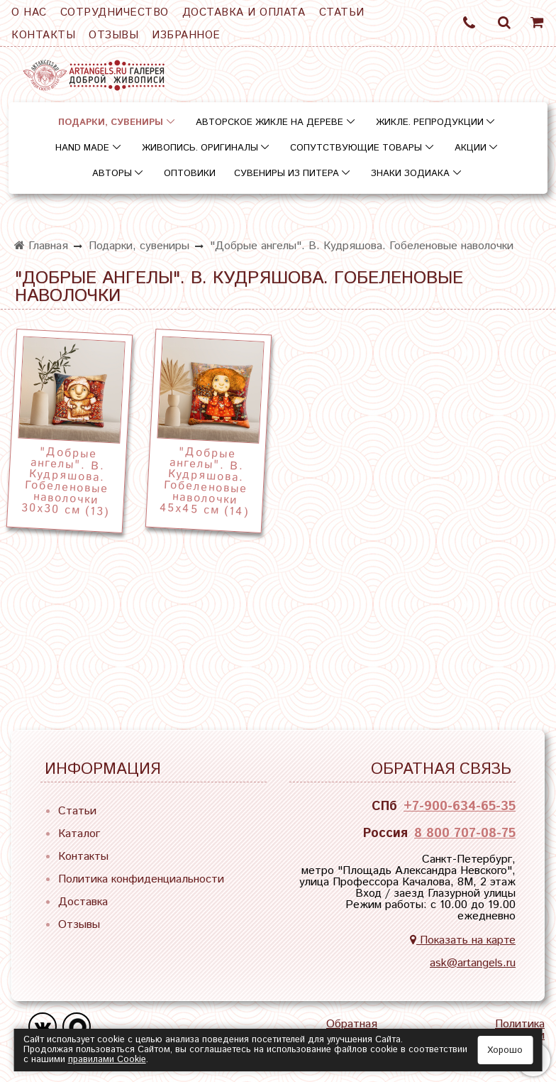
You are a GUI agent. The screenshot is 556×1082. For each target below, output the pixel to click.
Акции (470, 148)
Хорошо (505, 1050)
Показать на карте (463, 940)
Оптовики (190, 173)
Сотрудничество (114, 12)
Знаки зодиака (410, 173)
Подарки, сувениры (110, 122)
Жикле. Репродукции (430, 122)
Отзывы (113, 35)
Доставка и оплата (244, 12)
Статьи (342, 12)
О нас (29, 12)
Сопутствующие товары (356, 148)
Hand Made (82, 148)
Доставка (83, 902)
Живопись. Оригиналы (200, 148)
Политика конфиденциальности (141, 879)
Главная (41, 246)
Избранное (186, 35)
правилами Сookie (107, 1059)
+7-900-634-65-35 (460, 806)
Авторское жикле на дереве (269, 122)
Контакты (43, 35)
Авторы (112, 173)
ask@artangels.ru (473, 963)
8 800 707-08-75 (465, 833)
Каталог (79, 834)
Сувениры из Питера (286, 173)
